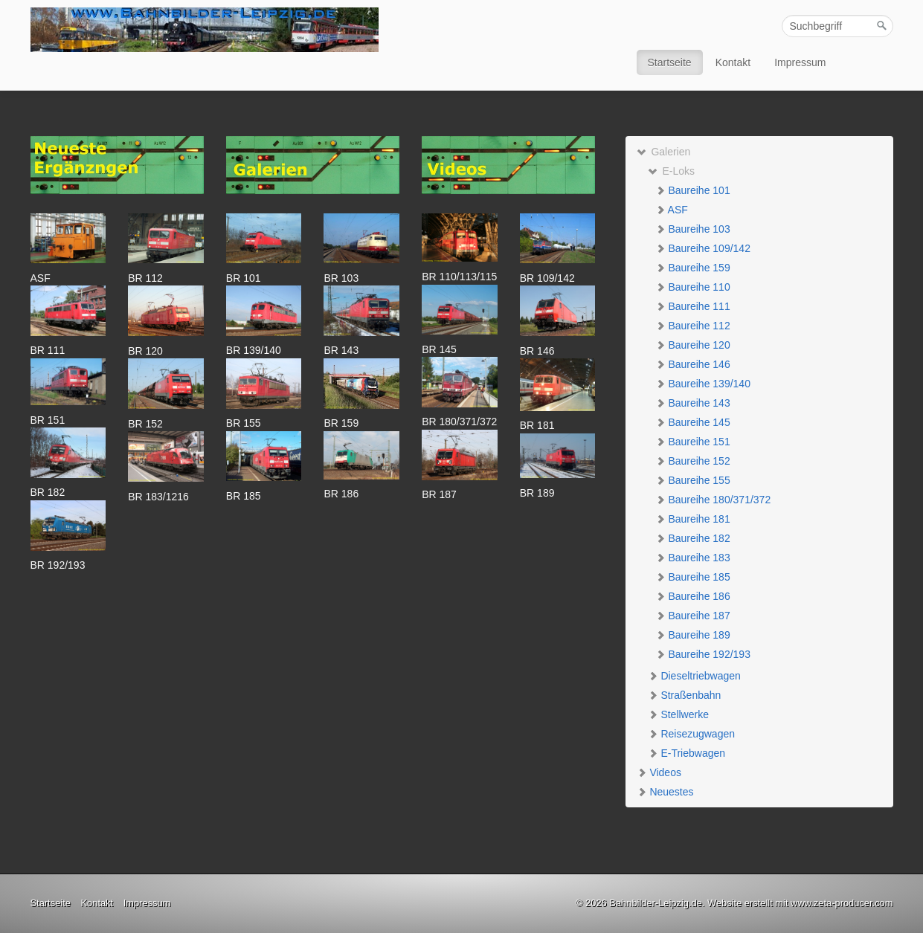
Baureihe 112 (692, 326)
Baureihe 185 (692, 577)
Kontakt (732, 62)
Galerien (664, 152)
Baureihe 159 (692, 268)
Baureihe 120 (692, 345)
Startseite (670, 62)
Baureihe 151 (692, 442)
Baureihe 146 (692, 364)
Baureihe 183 (692, 558)
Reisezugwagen (692, 734)
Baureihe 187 (692, 616)
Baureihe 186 (692, 596)
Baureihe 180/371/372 (713, 500)
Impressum (800, 62)
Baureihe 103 (692, 229)
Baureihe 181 (692, 519)
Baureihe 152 (692, 461)
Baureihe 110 (692, 287)
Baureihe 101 (692, 190)
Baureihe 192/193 (702, 654)
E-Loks (671, 171)
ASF (671, 210)
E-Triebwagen (687, 753)
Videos (659, 772)
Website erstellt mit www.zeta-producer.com (800, 902)
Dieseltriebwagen (694, 676)
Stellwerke (678, 714)
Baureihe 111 (692, 306)
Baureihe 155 (692, 480)
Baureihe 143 (692, 403)
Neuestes (665, 792)
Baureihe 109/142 (702, 248)
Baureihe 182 (692, 538)
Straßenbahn (684, 695)
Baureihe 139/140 (702, 384)
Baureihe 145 (692, 422)
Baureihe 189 (692, 635)
